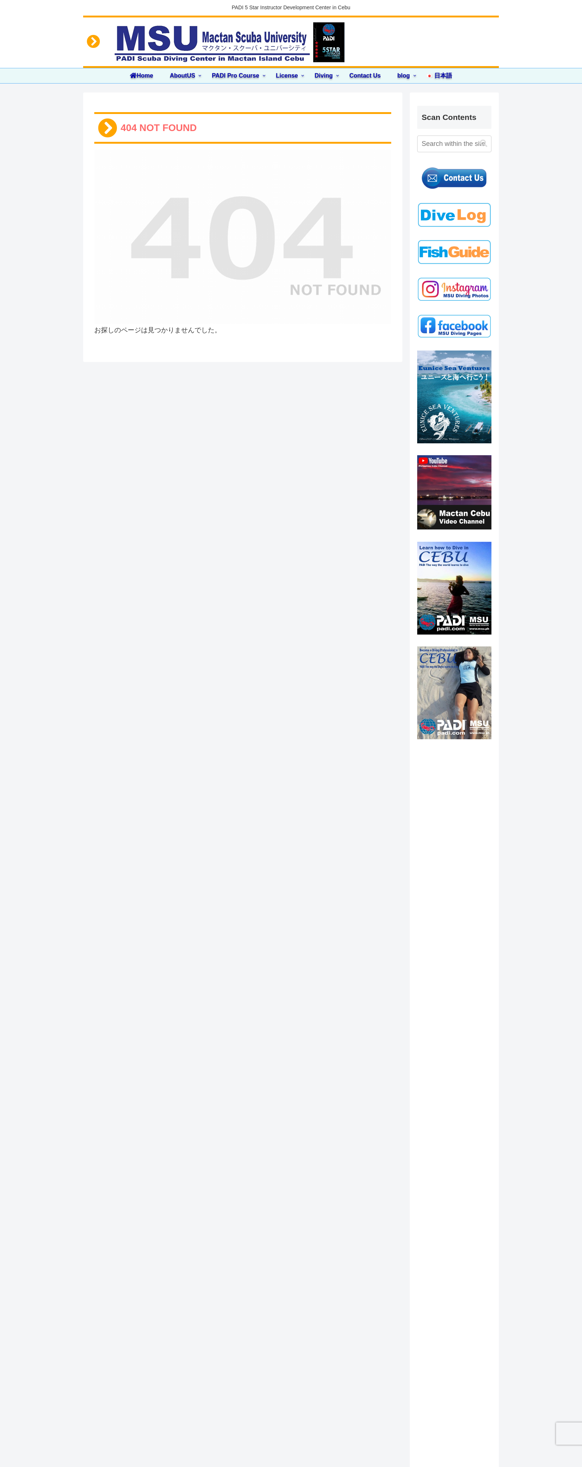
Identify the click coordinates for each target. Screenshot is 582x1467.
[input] (454, 144)
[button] (483, 143)
